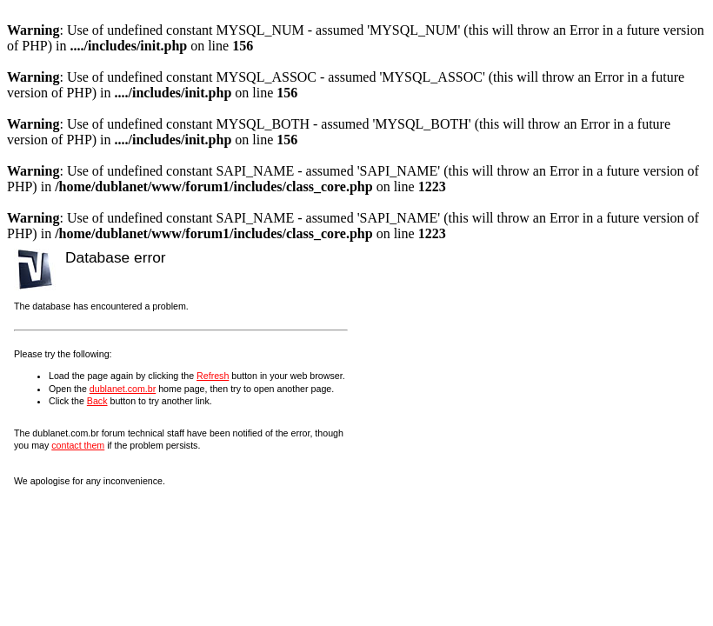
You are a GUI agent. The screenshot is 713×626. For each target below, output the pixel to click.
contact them (77, 445)
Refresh (213, 375)
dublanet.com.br (123, 388)
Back (97, 401)
